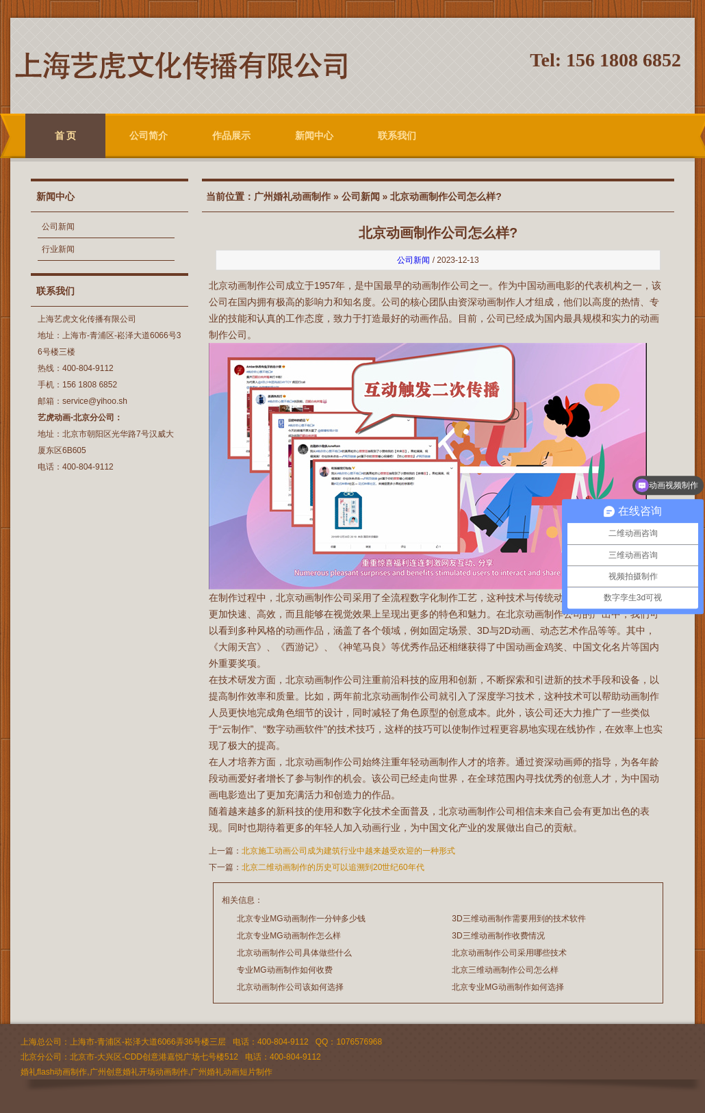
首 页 (66, 135)
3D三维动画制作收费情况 (498, 936)
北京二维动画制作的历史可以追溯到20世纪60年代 (333, 867)
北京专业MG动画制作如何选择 (507, 987)
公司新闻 (58, 226)
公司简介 (148, 135)
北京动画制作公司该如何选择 (290, 987)
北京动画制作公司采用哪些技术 (509, 953)
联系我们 (397, 135)
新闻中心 (314, 135)
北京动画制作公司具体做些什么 (294, 953)
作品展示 (231, 135)
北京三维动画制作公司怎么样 (505, 970)
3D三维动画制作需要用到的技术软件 (518, 918)
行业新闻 (58, 249)
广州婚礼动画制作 (292, 196)
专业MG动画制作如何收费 (284, 970)
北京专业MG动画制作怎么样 (288, 936)
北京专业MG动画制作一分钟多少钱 (301, 918)
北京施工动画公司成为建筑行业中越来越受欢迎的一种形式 (348, 851)
